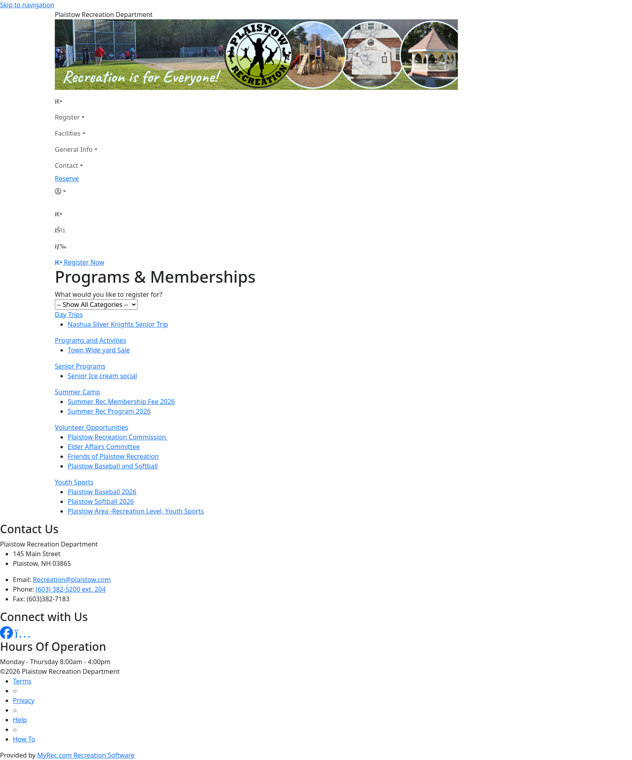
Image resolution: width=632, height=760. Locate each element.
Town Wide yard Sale (99, 350)
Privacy (23, 700)
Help (20, 719)
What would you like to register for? (108, 294)
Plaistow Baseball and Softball (113, 466)
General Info (74, 149)
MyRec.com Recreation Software (85, 755)
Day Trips (69, 314)
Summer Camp (77, 391)
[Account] (76, 191)
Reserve (67, 178)
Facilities (68, 133)
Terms (22, 681)
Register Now (84, 262)
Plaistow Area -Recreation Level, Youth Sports (136, 511)
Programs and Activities (90, 340)
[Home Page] (76, 101)
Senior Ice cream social (102, 375)
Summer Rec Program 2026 (109, 411)
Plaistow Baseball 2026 (102, 491)
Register (67, 117)
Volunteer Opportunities (91, 427)
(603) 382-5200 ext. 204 (71, 589)
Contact (66, 165)
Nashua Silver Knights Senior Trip (118, 324)
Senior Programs (80, 366)
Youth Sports (74, 482)
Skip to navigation (27, 4)
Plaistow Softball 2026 (101, 501)
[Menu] (60, 246)
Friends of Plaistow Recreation (113, 456)
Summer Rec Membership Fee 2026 (121, 401)
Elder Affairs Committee (104, 446)
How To (24, 739)
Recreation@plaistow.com (72, 579)
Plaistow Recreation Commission (118, 437)
